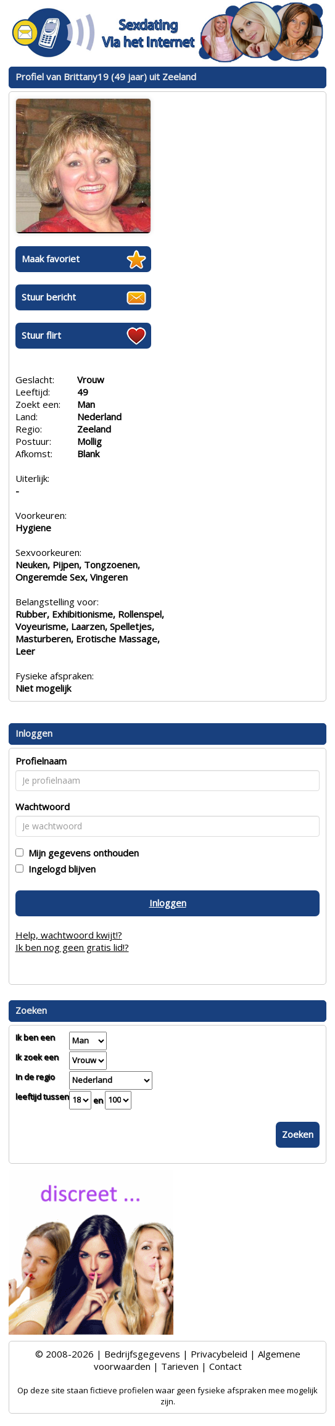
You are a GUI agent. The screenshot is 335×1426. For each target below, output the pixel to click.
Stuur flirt (41, 335)
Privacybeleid (219, 1354)
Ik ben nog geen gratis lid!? (72, 947)
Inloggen (167, 903)
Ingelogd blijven (59, 869)
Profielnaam (41, 761)
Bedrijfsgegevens (142, 1354)
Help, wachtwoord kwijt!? (68, 935)
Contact (225, 1366)
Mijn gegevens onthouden (81, 853)
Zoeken (297, 1134)
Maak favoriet (51, 258)
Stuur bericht (49, 297)
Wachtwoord (42, 806)
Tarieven (180, 1366)
